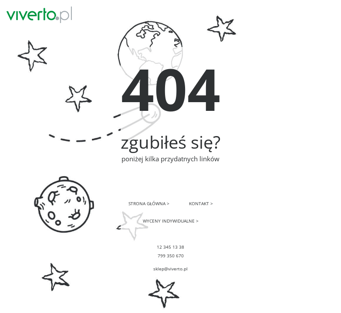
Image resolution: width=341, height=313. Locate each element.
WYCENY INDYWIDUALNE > (171, 221)
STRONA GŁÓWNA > (148, 203)
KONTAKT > (201, 203)
